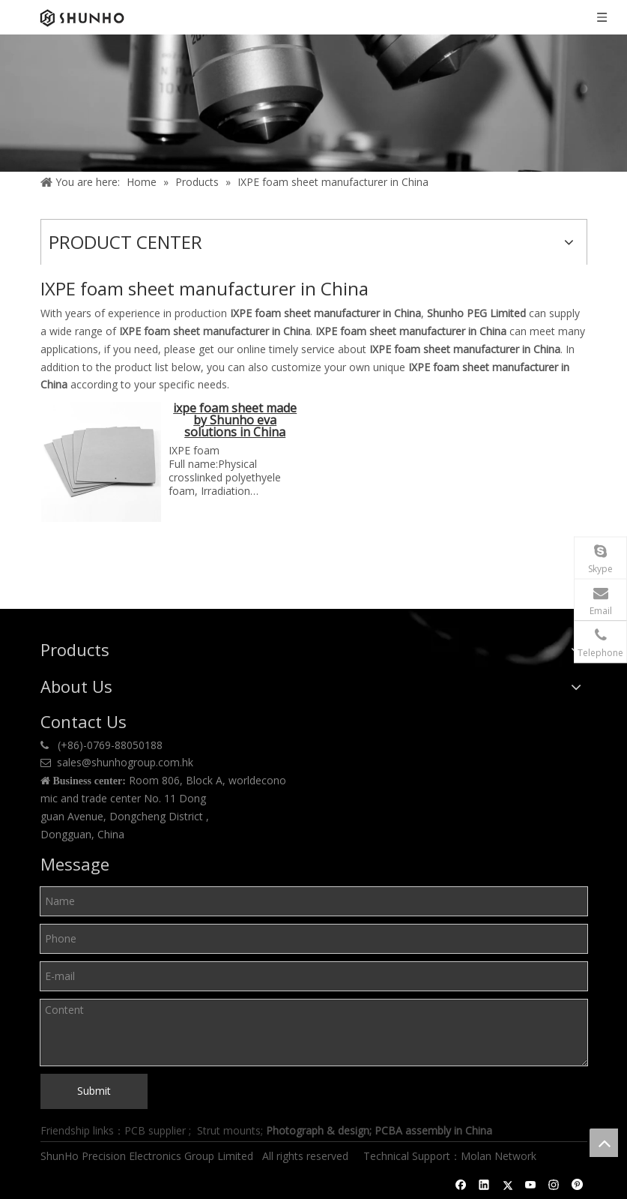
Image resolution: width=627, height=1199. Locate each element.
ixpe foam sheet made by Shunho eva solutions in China (235, 421)
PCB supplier (155, 1130)
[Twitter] (507, 1185)
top (604, 1143)
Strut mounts (229, 1130)
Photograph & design (317, 1130)
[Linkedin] (484, 1185)
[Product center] (313, 103)
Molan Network (500, 1156)
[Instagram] (554, 1185)
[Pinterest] (577, 1185)
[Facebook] (461, 1185)
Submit (94, 1091)
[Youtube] (530, 1185)
